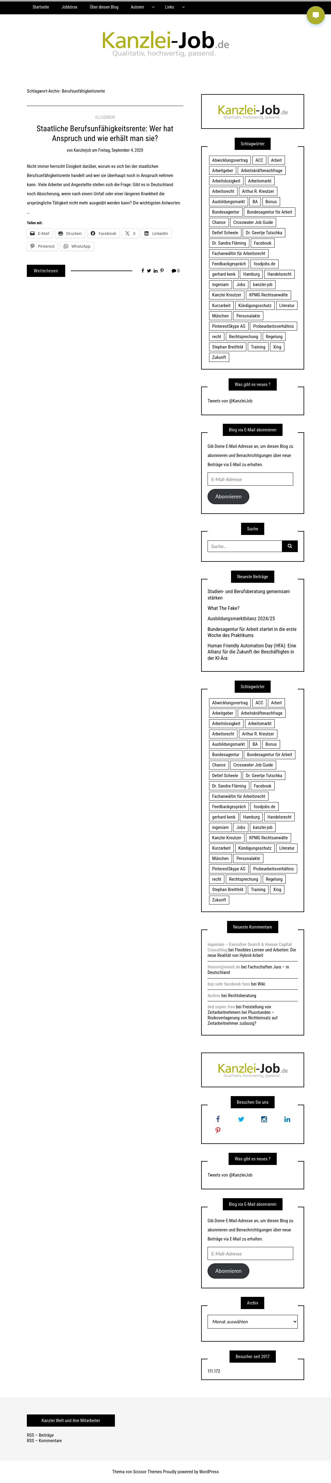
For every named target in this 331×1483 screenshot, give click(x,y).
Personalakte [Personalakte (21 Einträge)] (248, 316)
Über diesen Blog (104, 7)
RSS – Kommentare (44, 1440)
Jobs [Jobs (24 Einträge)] (241, 284)
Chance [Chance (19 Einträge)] (219, 222)
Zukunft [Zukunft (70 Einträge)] (219, 357)
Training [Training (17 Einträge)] (258, 347)
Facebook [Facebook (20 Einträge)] (262, 243)
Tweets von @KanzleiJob (230, 401)
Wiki (261, 984)
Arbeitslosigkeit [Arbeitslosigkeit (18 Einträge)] (226, 181)
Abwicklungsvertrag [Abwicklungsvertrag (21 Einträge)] (230, 160)
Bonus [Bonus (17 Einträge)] (271, 201)
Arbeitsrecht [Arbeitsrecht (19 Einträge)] (223, 191)
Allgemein (105, 117)
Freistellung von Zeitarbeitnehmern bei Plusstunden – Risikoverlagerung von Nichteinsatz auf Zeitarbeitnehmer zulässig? (243, 1015)
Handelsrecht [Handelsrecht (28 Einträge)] (280, 274)
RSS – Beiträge (40, 1435)
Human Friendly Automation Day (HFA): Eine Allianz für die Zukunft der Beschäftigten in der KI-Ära (252, 651)
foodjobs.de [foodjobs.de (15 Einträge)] (264, 264)
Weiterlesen (46, 271)
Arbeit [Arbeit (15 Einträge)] (276, 160)
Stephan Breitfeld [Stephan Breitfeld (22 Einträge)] (227, 347)
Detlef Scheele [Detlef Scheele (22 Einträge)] (225, 232)
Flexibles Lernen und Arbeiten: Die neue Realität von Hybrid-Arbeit (252, 952)
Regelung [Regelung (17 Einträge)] (274, 336)
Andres (214, 995)
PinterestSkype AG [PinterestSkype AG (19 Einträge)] (228, 326)
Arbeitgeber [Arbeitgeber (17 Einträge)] (222, 170)
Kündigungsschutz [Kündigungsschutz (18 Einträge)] (255, 305)
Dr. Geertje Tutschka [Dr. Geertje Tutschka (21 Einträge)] (264, 232)
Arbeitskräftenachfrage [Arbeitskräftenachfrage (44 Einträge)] (261, 170)
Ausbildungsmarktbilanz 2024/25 (241, 618)
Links (169, 7)
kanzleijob (82, 150)
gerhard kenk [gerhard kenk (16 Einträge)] (223, 274)
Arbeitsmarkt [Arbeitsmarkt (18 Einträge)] (260, 181)
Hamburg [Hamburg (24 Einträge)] (251, 274)
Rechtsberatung (242, 995)
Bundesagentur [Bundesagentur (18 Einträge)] (225, 212)
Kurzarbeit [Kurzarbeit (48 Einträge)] (221, 305)
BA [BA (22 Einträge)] (255, 201)
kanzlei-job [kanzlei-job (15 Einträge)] (262, 284)
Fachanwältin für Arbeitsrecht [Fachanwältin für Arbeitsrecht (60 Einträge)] (238, 253)
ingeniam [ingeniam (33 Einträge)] (220, 284)
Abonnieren (228, 496)
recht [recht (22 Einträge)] (216, 336)
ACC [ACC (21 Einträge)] (259, 160)
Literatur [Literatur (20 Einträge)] (286, 305)
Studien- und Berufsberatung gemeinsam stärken (249, 594)
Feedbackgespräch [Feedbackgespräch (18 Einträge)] (229, 264)
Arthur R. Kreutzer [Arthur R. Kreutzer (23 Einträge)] (258, 191)
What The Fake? (224, 608)
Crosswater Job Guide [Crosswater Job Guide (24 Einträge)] (253, 222)
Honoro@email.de (224, 967)
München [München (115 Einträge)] (220, 316)
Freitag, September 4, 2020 (120, 150)
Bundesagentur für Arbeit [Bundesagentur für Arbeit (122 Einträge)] (269, 212)
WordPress (209, 1471)
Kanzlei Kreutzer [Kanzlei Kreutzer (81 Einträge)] (226, 295)
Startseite (41, 7)
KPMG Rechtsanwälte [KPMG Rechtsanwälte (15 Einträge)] (268, 295)
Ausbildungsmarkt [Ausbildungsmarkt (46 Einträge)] (228, 201)
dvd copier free (221, 1007)
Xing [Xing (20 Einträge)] (277, 347)
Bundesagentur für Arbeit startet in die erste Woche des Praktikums (252, 632)
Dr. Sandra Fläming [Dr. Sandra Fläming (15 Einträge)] (229, 243)
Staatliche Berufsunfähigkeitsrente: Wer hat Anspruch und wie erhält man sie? (105, 133)
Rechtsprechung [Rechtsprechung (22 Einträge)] (243, 336)
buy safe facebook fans (229, 984)
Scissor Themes (147, 1471)
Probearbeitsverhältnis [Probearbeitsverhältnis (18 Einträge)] (273, 326)
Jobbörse (69, 7)
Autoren (137, 7)
